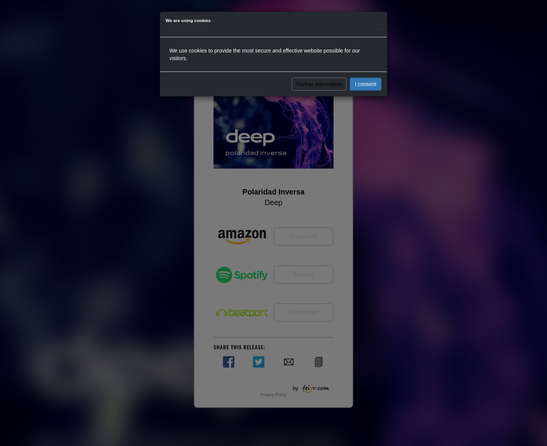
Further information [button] (319, 84)
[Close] (379, 27)
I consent (365, 84)
